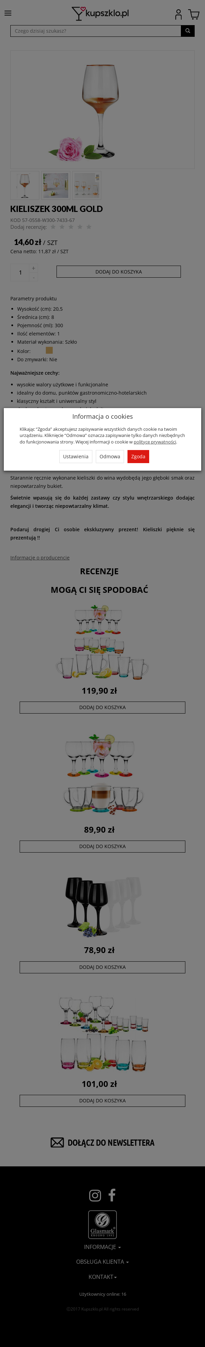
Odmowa (110, 456)
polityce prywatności (155, 442)
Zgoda (138, 456)
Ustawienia (76, 456)
